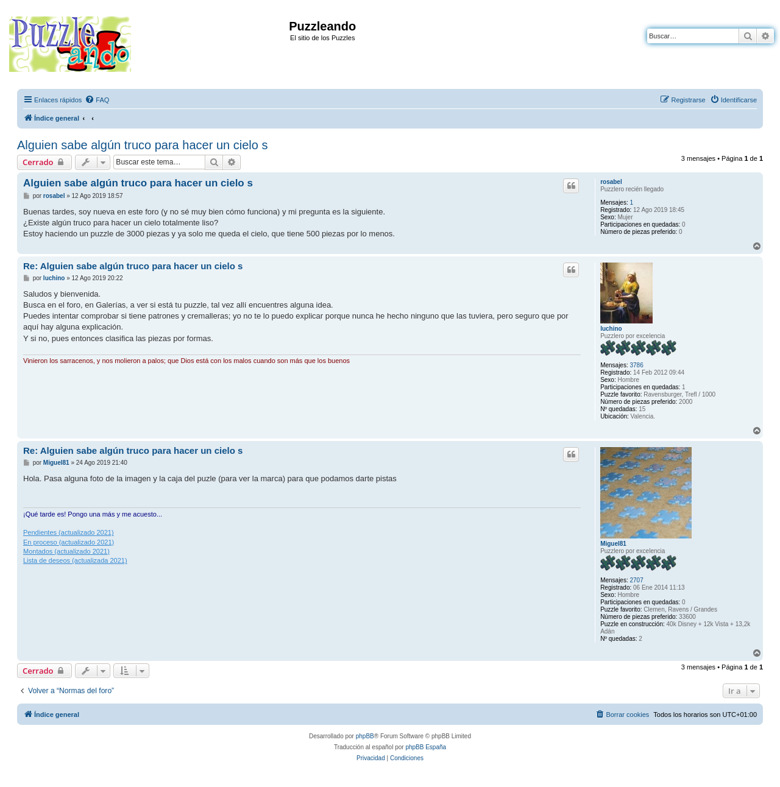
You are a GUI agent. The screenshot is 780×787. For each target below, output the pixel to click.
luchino (611, 328)
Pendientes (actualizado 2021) (68, 532)
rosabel (611, 181)
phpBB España (425, 747)
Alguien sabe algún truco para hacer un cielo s (142, 145)
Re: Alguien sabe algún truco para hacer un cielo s (133, 266)
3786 (636, 365)
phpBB (365, 736)
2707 (636, 580)
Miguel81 (613, 543)
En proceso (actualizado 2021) (68, 542)
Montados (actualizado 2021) (66, 551)
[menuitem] (97, 100)
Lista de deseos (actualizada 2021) (75, 560)
